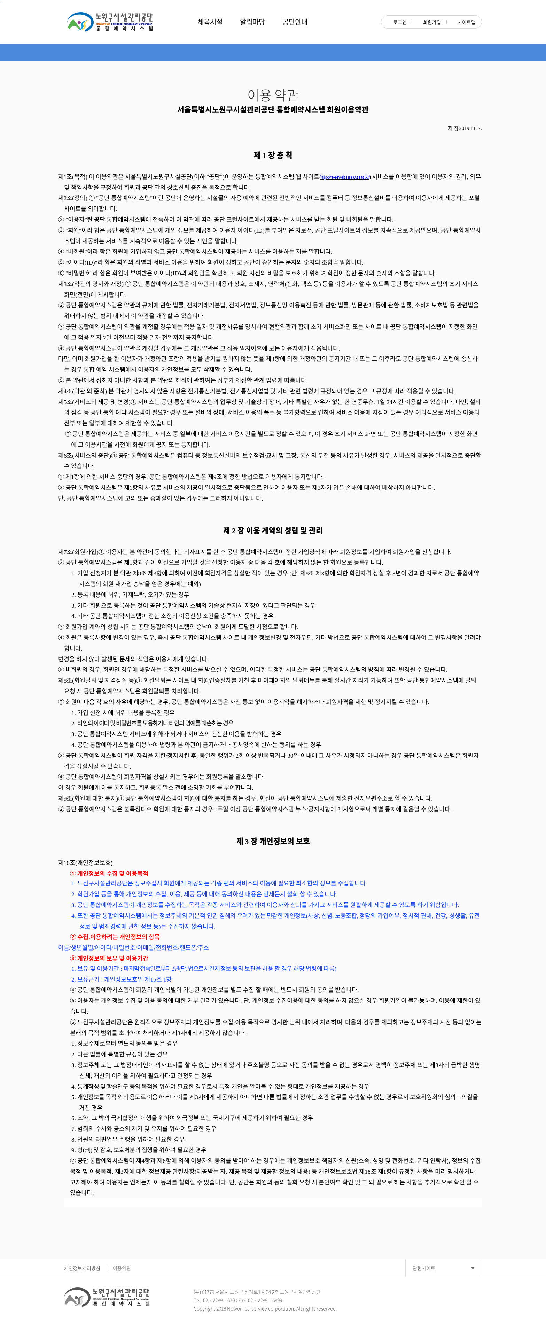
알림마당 (252, 22)
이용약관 (122, 1268)
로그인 (397, 22)
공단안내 (294, 22)
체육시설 (210, 22)
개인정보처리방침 (82, 1268)
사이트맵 (464, 22)
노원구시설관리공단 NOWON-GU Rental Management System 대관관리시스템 (109, 22)
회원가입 (429, 22)
